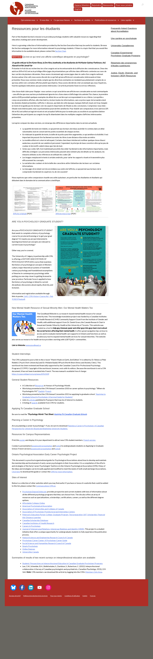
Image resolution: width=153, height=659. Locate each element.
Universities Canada (30, 552)
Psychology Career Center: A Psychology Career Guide (44, 540)
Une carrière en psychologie (124, 38)
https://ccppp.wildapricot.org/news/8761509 (30, 374)
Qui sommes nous (28, 20)
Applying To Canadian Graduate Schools (70, 414)
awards (35, 403)
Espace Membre (82, 5)
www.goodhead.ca (33, 345)
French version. (89, 440)
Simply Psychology (30, 546)
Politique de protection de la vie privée (35, 596)
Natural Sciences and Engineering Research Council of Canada (47, 537)
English (41, 391)
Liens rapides (126, 20)
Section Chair (60, 51)
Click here (16, 471)
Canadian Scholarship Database (35, 520)
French (48, 391)
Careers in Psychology (31, 526)
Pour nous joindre (124, 5)
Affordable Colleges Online (33, 503)
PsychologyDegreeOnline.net (34, 491)
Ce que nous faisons (62, 20)
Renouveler (108, 5)
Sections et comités (82, 20)
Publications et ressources (105, 20)
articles (32, 400)
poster (22, 440)
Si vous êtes (44, 20)
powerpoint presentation (42, 446)
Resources (39, 385)
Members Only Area (93, 572)
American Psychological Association (37, 506)
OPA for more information (61, 471)
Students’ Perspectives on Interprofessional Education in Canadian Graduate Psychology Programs (62, 563)
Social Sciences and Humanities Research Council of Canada (46, 543)
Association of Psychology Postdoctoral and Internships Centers (48, 512)
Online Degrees (28, 549)
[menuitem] (78, 9)
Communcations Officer (46, 486)
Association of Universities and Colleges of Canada (43, 509)
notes (58, 446)
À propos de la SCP (15, 596)
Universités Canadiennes (122, 45)
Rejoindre (96, 5)
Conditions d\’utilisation (72, 596)
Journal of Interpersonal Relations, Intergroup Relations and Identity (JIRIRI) (53, 529)
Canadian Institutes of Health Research (38, 523)
